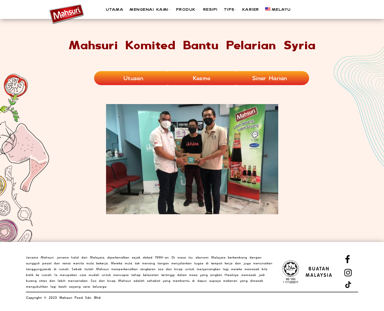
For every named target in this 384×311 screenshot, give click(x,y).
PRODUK (185, 9)
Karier (250, 9)
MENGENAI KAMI (148, 9)
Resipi (210, 9)
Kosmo (202, 78)
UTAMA (115, 9)
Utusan (133, 78)
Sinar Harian (269, 78)
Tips (229, 9)
